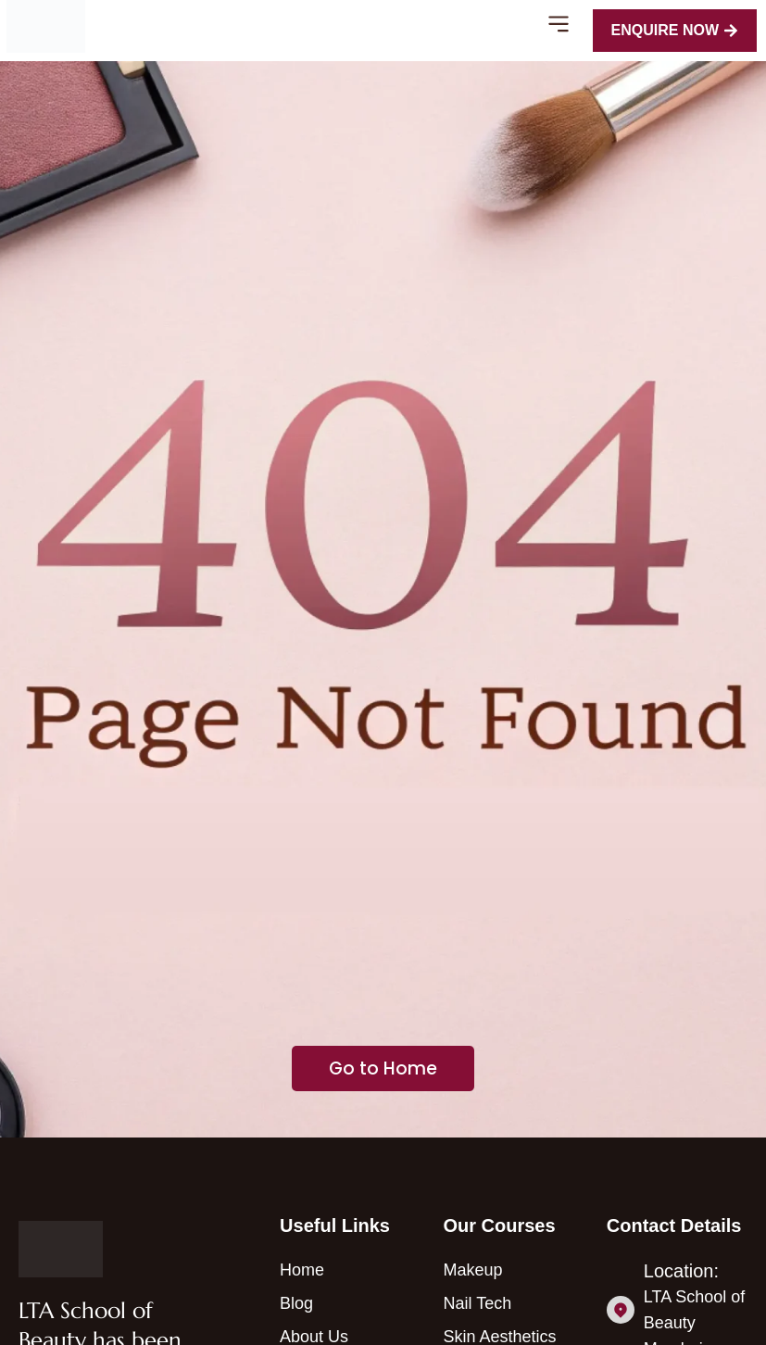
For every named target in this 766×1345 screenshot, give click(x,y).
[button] (559, 26)
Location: (681, 1271)
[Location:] (620, 1310)
